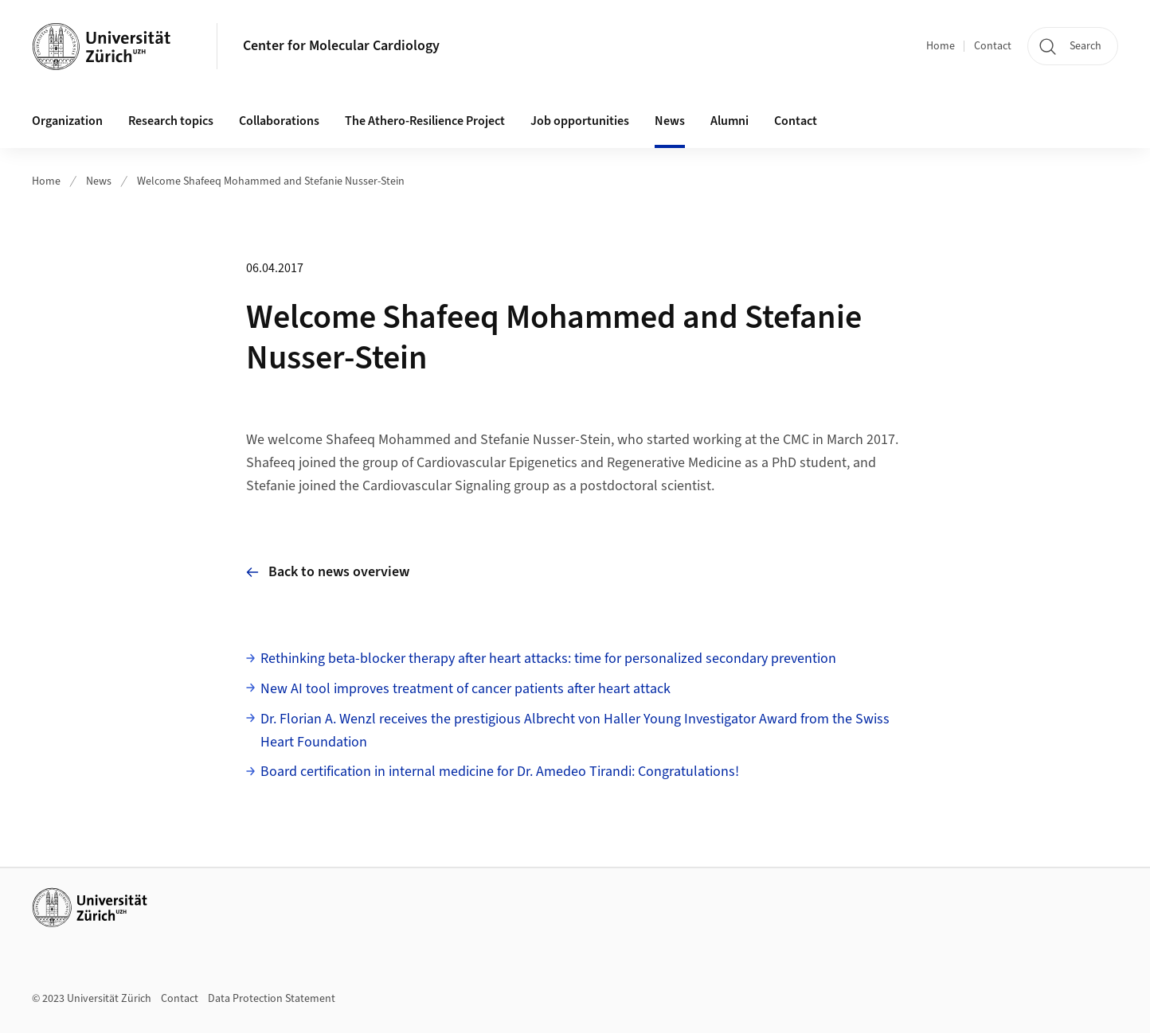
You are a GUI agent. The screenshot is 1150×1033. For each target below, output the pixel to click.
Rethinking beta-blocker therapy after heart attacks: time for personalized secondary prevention (548, 659)
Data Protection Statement (271, 999)
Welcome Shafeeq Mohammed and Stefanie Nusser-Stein (271, 181)
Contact (992, 46)
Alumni (729, 121)
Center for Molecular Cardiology (341, 46)
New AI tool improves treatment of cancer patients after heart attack (465, 689)
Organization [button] (67, 121)
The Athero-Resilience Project (425, 121)
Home (940, 46)
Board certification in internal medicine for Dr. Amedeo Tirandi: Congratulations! (499, 772)
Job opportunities (579, 121)
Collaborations (279, 121)
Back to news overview (327, 572)
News (670, 121)
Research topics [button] (170, 121)
